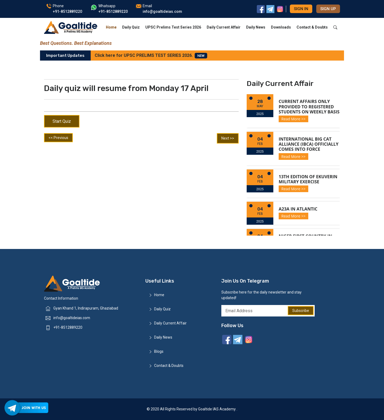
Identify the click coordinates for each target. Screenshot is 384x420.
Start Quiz (62, 121)
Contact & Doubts (312, 27)
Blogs (158, 351)
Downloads (281, 27)
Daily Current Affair (224, 27)
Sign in (301, 8)
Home (111, 27)
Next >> (227, 138)
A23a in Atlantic (298, 209)
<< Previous (58, 138)
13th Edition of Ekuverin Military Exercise (308, 179)
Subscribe (300, 310)
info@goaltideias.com (71, 318)
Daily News (255, 27)
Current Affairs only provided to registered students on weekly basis (309, 106)
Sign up (328, 8)
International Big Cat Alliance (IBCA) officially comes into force (308, 144)
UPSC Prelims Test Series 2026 (173, 27)
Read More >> (293, 118)
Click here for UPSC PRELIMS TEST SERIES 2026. (151, 55)
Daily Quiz (131, 27)
